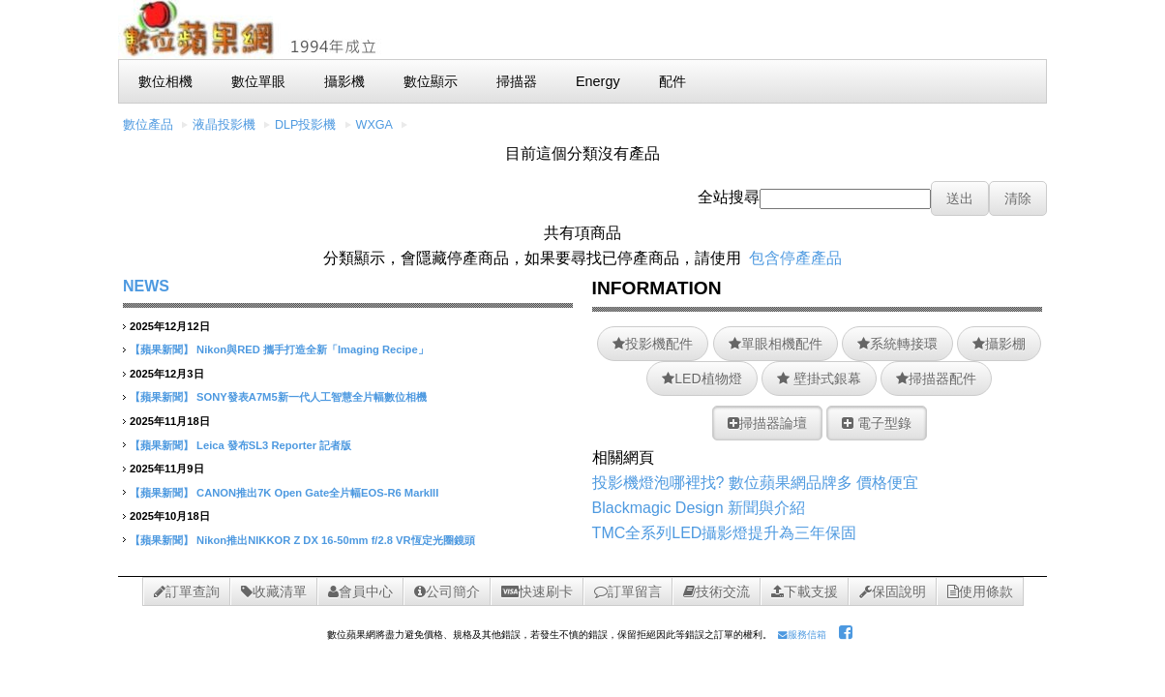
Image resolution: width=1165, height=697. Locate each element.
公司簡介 (447, 591)
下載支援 (804, 591)
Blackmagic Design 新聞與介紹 (699, 508)
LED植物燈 (701, 378)
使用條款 (980, 591)
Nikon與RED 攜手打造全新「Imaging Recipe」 (312, 349)
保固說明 (892, 591)
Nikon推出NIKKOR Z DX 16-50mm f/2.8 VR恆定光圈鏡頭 (335, 540)
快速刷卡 (537, 591)
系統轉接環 (897, 343)
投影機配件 (652, 343)
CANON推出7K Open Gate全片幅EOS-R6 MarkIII (317, 493)
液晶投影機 (224, 125)
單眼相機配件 (775, 343)
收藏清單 (274, 591)
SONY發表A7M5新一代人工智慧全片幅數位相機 (311, 397)
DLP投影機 (306, 125)
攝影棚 (999, 343)
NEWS (146, 286)
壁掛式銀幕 (819, 378)
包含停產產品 (795, 258)
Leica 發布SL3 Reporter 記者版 (273, 445)
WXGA (374, 125)
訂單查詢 (187, 591)
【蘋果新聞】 (162, 349)
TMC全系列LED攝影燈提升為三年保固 (724, 533)
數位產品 (148, 125)
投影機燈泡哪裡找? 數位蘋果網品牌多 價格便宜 (755, 482)
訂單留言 (628, 591)
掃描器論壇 (767, 423)
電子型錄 (876, 423)
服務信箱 (802, 634)
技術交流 (716, 591)
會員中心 (360, 591)
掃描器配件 (936, 378)
